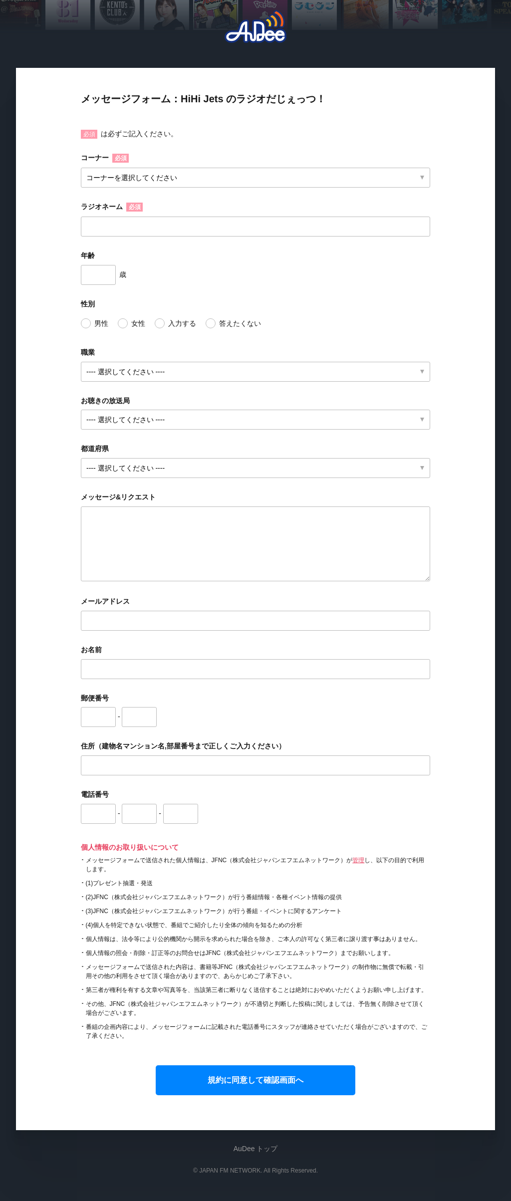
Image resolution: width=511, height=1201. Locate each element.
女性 (138, 323)
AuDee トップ (256, 1149)
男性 (101, 323)
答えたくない (240, 323)
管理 (358, 860)
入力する (182, 323)
